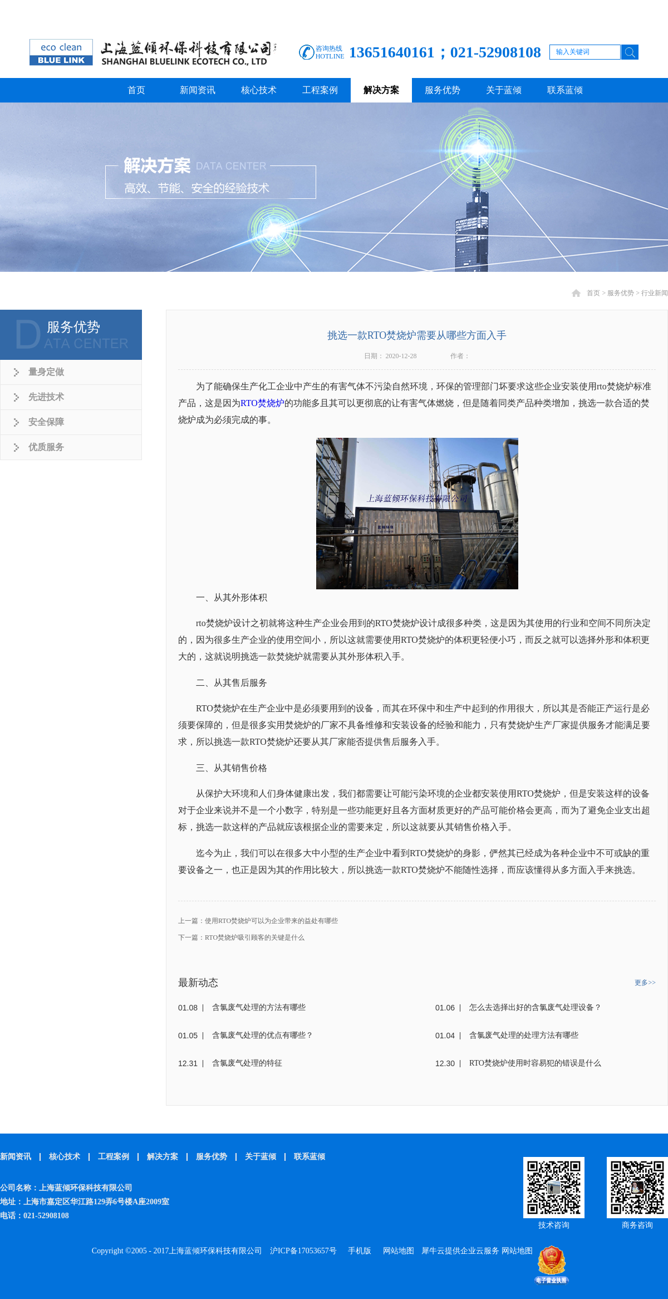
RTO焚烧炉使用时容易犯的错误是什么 (535, 1063)
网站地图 (396, 1251)
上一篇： (258, 921)
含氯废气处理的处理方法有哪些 (523, 1035)
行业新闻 (654, 293)
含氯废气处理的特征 (247, 1063)
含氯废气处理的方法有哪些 (259, 1007)
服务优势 (620, 293)
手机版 (357, 1251)
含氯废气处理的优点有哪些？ (262, 1035)
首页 (136, 90)
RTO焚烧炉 (262, 403)
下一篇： (241, 937)
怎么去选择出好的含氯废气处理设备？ (535, 1007)
